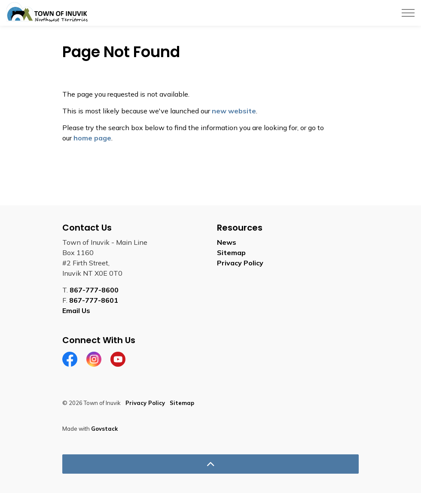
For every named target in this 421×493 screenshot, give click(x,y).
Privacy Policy (240, 263)
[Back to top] (210, 464)
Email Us (76, 310)
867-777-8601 (93, 300)
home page (92, 138)
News (226, 242)
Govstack (104, 428)
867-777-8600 (94, 290)
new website (234, 111)
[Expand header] (408, 13)
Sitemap (231, 252)
